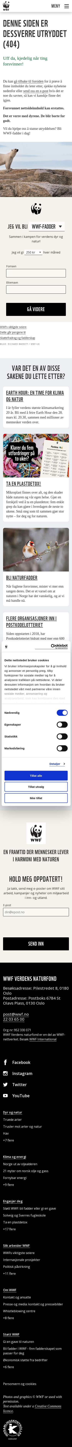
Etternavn (12, 282)
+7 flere (8, 1140)
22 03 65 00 (13, 1019)
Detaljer (55, 763)
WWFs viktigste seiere (13, 327)
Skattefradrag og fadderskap (17, 338)
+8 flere (8, 1318)
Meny (56, 6)
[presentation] (32, 926)
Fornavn (11, 266)
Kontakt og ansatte (17, 1297)
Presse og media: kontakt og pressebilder (33, 1304)
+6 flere (8, 1367)
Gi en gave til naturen (18, 1342)
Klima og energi (14, 1157)
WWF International (42, 1039)
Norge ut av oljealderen (20, 1164)
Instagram (22, 1073)
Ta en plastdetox (15, 1222)
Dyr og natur (12, 1112)
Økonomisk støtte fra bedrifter (25, 1360)
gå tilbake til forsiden (28, 81)
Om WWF (9, 1290)
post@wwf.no (16, 1014)
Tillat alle (36, 775)
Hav (6, 1133)
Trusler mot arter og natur (22, 1126)
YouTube (21, 1095)
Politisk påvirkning (16, 1267)
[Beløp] (33, 252)
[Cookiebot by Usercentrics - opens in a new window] (51, 646)
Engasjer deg (12, 1201)
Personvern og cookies (19, 1384)
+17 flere (9, 1229)
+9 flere (8, 1185)
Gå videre (36, 309)
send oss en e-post (35, 91)
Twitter (19, 1084)
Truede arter (12, 1120)
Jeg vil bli (36, 226)
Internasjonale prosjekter (21, 1260)
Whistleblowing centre (19, 1311)
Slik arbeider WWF (16, 1245)
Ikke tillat (36, 798)
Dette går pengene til (13, 332)
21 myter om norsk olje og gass (25, 1171)
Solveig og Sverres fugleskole (24, 1215)
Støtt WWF (11, 1334)
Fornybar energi (14, 1178)
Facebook (21, 1062)
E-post (7, 905)
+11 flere (9, 1273)
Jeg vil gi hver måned (36, 252)
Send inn (36, 943)
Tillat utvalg (36, 786)
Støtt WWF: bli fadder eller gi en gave (29, 1208)
